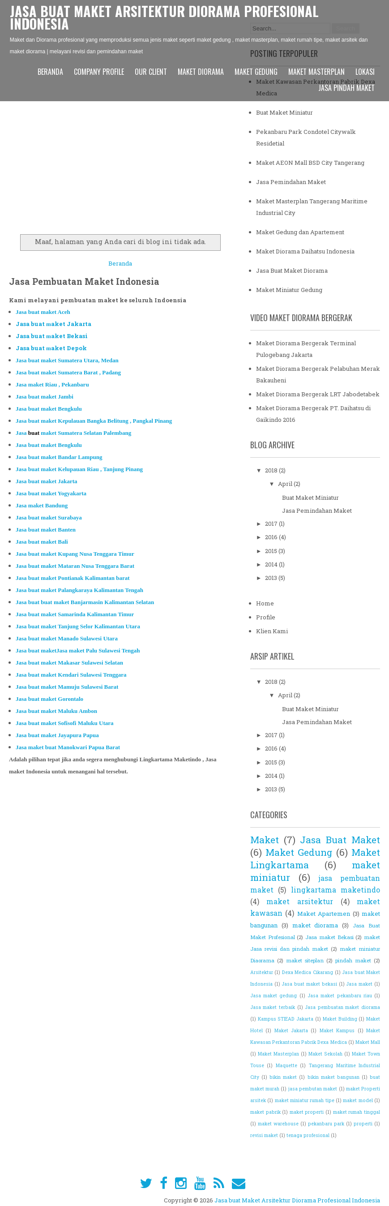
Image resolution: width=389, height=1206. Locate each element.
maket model (357, 1100)
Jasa (79, 469)
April (286, 484)
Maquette (286, 1065)
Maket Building (340, 1019)
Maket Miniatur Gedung (289, 290)
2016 (272, 537)
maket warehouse (278, 1123)
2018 (272, 470)
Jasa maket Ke (94, 420)
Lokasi (365, 71)
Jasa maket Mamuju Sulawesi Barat (67, 686)
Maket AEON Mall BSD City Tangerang (310, 163)
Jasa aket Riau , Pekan (52, 384)
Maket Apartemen (323, 914)
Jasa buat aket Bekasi (52, 336)
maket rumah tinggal (356, 1112)
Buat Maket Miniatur (284, 112)
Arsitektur (261, 972)
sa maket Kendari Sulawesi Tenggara (73, 674)
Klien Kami (272, 631)
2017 (272, 523)
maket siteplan (305, 960)
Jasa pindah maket (346, 87)
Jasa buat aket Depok (51, 348)
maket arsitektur (299, 901)
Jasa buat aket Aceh (43, 312)
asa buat (43, 541)
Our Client (151, 71)
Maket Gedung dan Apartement (300, 232)
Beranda (50, 71)
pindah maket (353, 960)
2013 (271, 578)
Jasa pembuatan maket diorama (342, 1007)
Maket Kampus (337, 1030)
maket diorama (315, 925)
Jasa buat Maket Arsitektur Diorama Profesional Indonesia (164, 17)
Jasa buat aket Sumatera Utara (67, 360)
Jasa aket (49, 698)
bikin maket (283, 1077)
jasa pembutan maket (313, 1089)
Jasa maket (359, 984)
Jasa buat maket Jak (46, 481)
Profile (265, 617)
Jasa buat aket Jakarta (53, 324)
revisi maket (264, 1135)
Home (265, 603)
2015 (271, 551)
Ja (68, 372)
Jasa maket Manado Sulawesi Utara (67, 638)
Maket (264, 839)
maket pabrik (265, 1112)
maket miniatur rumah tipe (304, 1100)
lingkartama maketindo (335, 889)
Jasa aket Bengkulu (49, 445)
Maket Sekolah (325, 1054)
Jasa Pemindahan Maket (291, 182)
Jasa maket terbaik (272, 1007)
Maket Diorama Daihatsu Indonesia (305, 251)
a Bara (109, 747)
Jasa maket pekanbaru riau (340, 995)
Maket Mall (367, 1042)
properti (363, 1123)
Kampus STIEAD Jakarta (286, 1019)
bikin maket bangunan (333, 1077)
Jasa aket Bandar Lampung (59, 457)
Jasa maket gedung (273, 995)
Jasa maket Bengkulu (49, 408)
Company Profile (99, 71)
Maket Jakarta (291, 1030)
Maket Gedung (256, 71)
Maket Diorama (201, 71)
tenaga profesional (307, 1135)
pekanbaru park (326, 1123)
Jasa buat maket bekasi (309, 984)
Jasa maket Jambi (44, 396)
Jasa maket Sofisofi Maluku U (65, 723)
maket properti (307, 1112)
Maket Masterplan (316, 71)
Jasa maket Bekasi (329, 937)
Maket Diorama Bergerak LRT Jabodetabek (318, 394)
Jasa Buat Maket (340, 839)
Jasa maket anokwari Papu (58, 747)
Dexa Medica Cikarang (307, 972)
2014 (272, 564)
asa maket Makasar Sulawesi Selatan (71, 662)
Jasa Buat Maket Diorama (292, 270)
